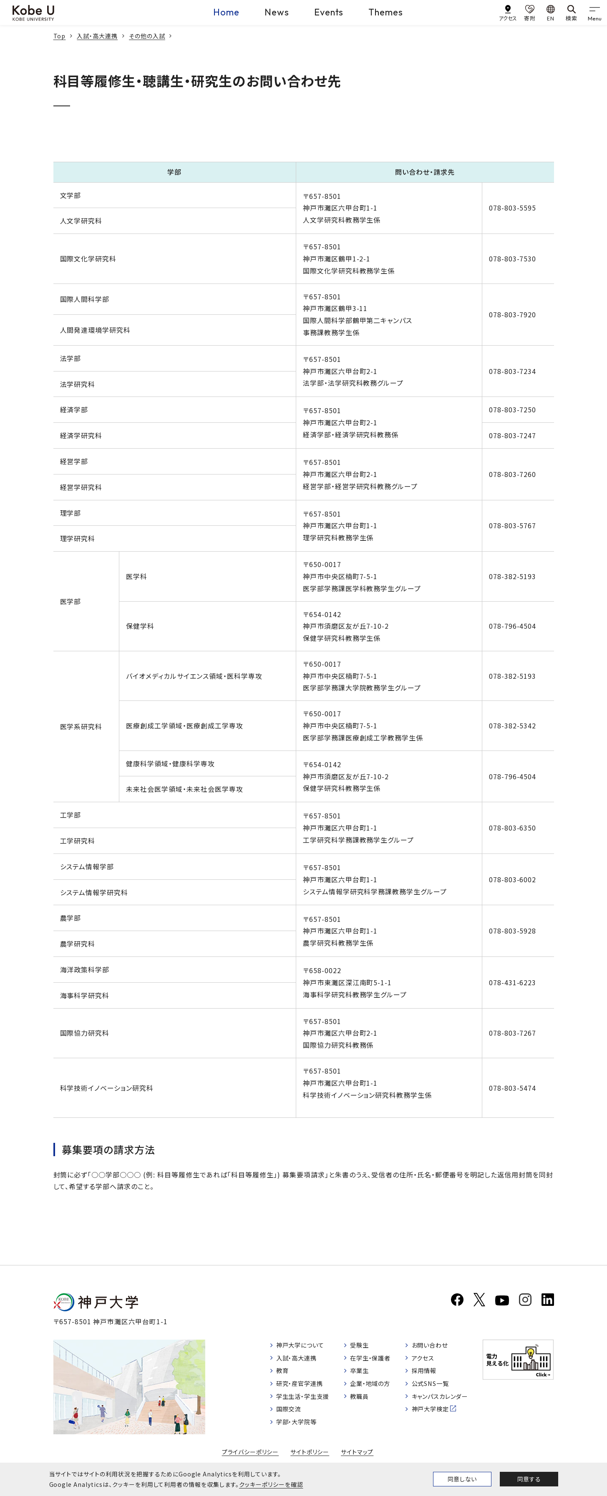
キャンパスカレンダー (443, 1404)
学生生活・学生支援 (307, 1404)
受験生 (361, 1348)
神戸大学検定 (432, 1418)
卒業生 (361, 1376)
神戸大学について (304, 1348)
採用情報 (425, 1376)
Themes (385, 12)
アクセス (424, 1362)
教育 (284, 1376)
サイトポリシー (310, 1458)
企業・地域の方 (374, 1390)
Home (226, 12)
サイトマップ (357, 1458)
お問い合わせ (432, 1348)
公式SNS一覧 (432, 1390)
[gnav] (594, 12)
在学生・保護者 (374, 1362)
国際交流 (291, 1418)
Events (329, 12)
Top (59, 36)
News (276, 12)
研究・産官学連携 (303, 1390)
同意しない (462, 1479)
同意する (529, 1479)
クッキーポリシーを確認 (271, 1484)
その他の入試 (147, 36)
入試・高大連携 (97, 36)
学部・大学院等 (300, 1432)
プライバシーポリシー (250, 1458)
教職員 (361, 1404)
